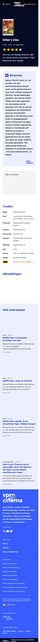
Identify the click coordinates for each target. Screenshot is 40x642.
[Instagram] (4, 531)
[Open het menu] (6, 4)
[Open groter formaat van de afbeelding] (19, 287)
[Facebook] (11, 531)
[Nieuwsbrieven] (30, 4)
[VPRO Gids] (8, 618)
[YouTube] (7, 531)
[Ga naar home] (19, 4)
